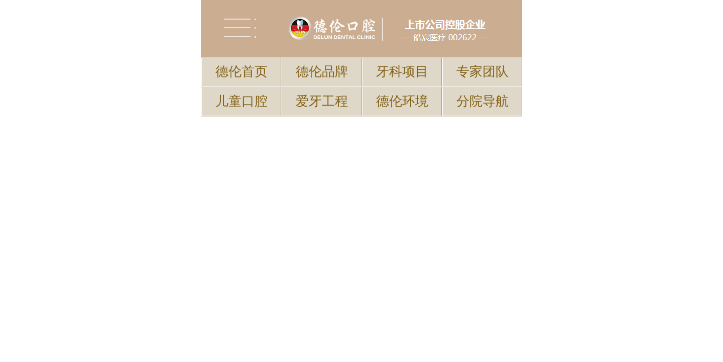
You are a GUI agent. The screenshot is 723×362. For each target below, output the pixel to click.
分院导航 (482, 52)
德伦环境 (402, 52)
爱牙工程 (322, 52)
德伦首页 (241, 36)
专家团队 (482, 36)
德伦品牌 (322, 36)
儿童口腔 (241, 52)
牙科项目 (402, 36)
